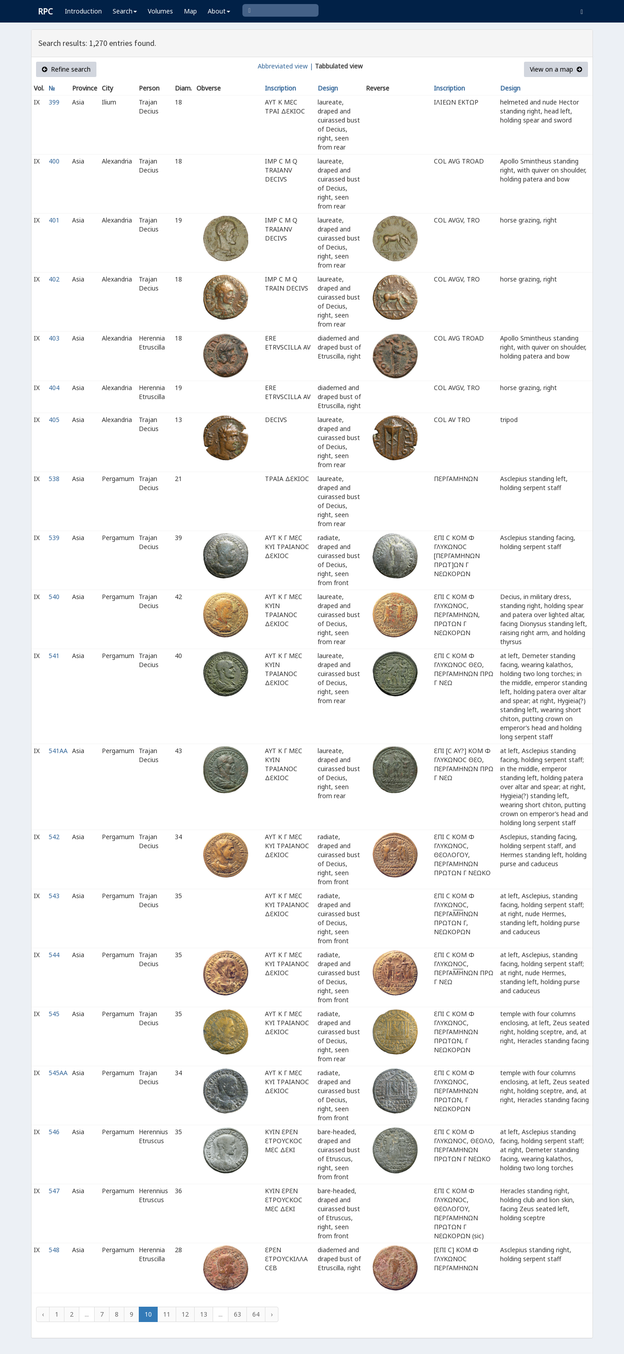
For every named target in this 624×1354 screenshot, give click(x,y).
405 (54, 419)
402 (54, 279)
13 (203, 1314)
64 (256, 1314)
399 (54, 102)
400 (54, 161)
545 (54, 1013)
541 (54, 655)
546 (54, 1131)
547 (54, 1190)
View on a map (556, 69)
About (219, 11)
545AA (58, 1072)
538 (54, 478)
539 (54, 537)
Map (190, 11)
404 (54, 387)
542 (54, 836)
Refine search (66, 69)
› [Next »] (272, 1314)
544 (54, 954)
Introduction (83, 11)
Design (328, 88)
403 (54, 338)
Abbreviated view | (285, 66)
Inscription (280, 88)
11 (166, 1314)
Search (125, 11)
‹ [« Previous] (43, 1314)
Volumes (160, 11)
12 (185, 1314)
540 (54, 596)
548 (54, 1249)
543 (54, 895)
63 (237, 1314)
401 (54, 220)
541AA (58, 750)
